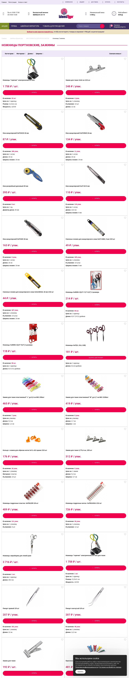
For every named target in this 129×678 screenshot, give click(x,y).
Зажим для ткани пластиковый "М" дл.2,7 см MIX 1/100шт (48, 266)
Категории (9, 53)
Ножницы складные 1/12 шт (17, 561)
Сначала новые (115, 53)
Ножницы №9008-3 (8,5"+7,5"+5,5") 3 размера (47, 205)
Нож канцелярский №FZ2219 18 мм (80, 86)
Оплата (106, 2)
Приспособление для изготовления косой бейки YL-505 (110, 387)
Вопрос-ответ (22, 2)
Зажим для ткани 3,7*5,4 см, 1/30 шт (111, 266)
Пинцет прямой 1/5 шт (14, 386)
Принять (80, 672)
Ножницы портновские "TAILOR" (77, 446)
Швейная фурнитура (30, 26)
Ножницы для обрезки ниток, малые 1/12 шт (46, 562)
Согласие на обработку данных (110, 667)
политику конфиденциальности (117, 651)
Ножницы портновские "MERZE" (46, 446)
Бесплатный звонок (40, 12)
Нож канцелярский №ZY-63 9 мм (48, 145)
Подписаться (122, 645)
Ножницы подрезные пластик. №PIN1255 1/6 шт (16, 326)
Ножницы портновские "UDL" (14, 446)
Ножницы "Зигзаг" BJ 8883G (111, 503)
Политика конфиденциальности (68, 657)
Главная (4, 2)
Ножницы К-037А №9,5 (77, 503)
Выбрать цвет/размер (111, 218)
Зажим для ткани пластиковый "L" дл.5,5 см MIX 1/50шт (16, 266)
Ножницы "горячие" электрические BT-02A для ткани (110, 326)
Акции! (80, 2)
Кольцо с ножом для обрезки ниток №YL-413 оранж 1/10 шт (78, 266)
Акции (5, 26)
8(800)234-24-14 (39, 15)
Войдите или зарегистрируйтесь (40, 32)
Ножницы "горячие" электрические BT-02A (14, 86)
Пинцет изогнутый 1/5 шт (47, 386)
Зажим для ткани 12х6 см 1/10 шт (47, 86)
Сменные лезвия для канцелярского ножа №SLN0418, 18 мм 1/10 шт (16, 205)
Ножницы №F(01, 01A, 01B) (110, 204)
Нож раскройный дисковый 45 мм (16, 145)
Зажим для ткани (75, 385)
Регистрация (12, 2)
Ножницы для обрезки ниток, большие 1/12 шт (78, 562)
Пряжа (14, 26)
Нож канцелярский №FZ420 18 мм (79, 145)
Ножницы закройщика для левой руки (79, 326)
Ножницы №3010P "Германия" (12, 504)
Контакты (119, 2)
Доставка (93, 2)
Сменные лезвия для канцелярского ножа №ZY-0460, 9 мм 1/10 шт (110, 145)
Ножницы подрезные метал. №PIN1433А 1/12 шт (48, 326)
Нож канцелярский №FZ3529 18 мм (111, 86)
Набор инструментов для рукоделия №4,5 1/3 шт (110, 562)
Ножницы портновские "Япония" (109, 446)
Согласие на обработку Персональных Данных (73, 659)
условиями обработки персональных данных (110, 650)
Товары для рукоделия (53, 26)
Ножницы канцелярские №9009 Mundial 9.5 (46, 504)
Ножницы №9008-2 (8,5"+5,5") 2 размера (76, 205)
